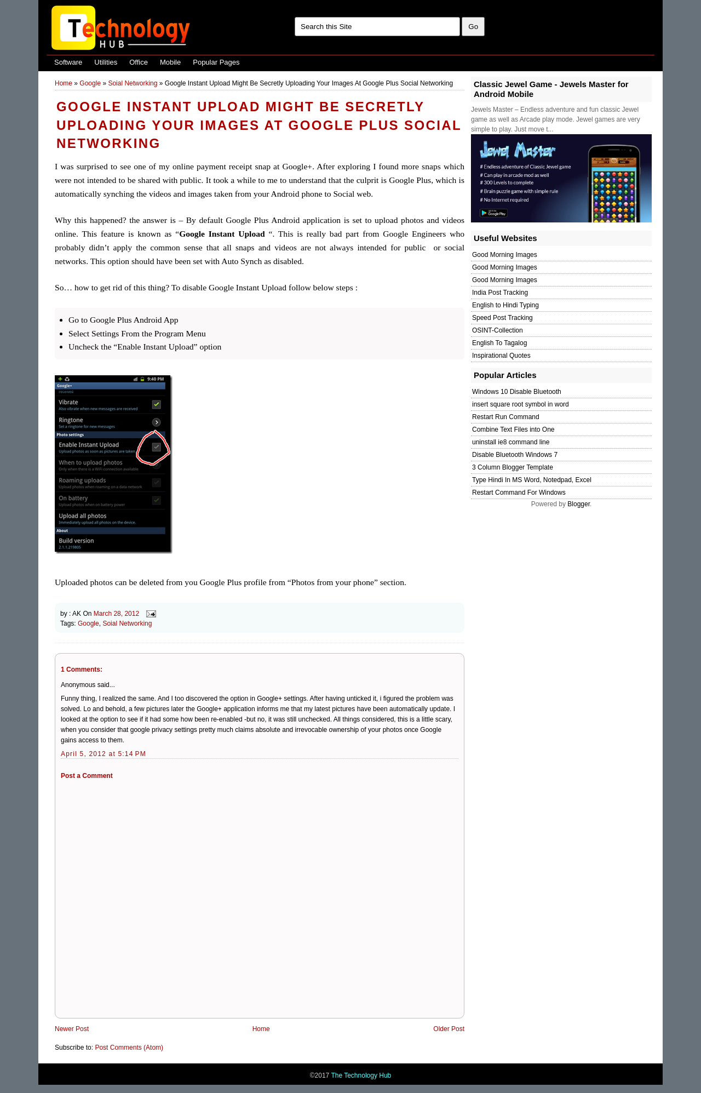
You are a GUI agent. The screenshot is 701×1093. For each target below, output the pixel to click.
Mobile (170, 62)
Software (68, 62)
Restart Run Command (505, 417)
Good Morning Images (504, 255)
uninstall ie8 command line (510, 442)
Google (90, 83)
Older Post (448, 1029)
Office (138, 62)
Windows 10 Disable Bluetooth (516, 392)
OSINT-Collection (497, 330)
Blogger (578, 504)
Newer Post (72, 1029)
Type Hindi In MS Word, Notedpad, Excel (531, 480)
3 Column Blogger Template (512, 467)
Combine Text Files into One (513, 429)
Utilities (105, 62)
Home (63, 83)
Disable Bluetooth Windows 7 (515, 455)
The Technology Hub (361, 1075)
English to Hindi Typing (505, 305)
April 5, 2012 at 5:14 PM (103, 754)
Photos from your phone (332, 582)
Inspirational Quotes (501, 355)
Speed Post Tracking (502, 318)
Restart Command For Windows (519, 492)
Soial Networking (132, 83)
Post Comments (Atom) (129, 1047)
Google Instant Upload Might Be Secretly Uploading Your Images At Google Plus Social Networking (259, 125)
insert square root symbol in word (520, 404)
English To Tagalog (499, 343)
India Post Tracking (500, 292)
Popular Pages (216, 62)
